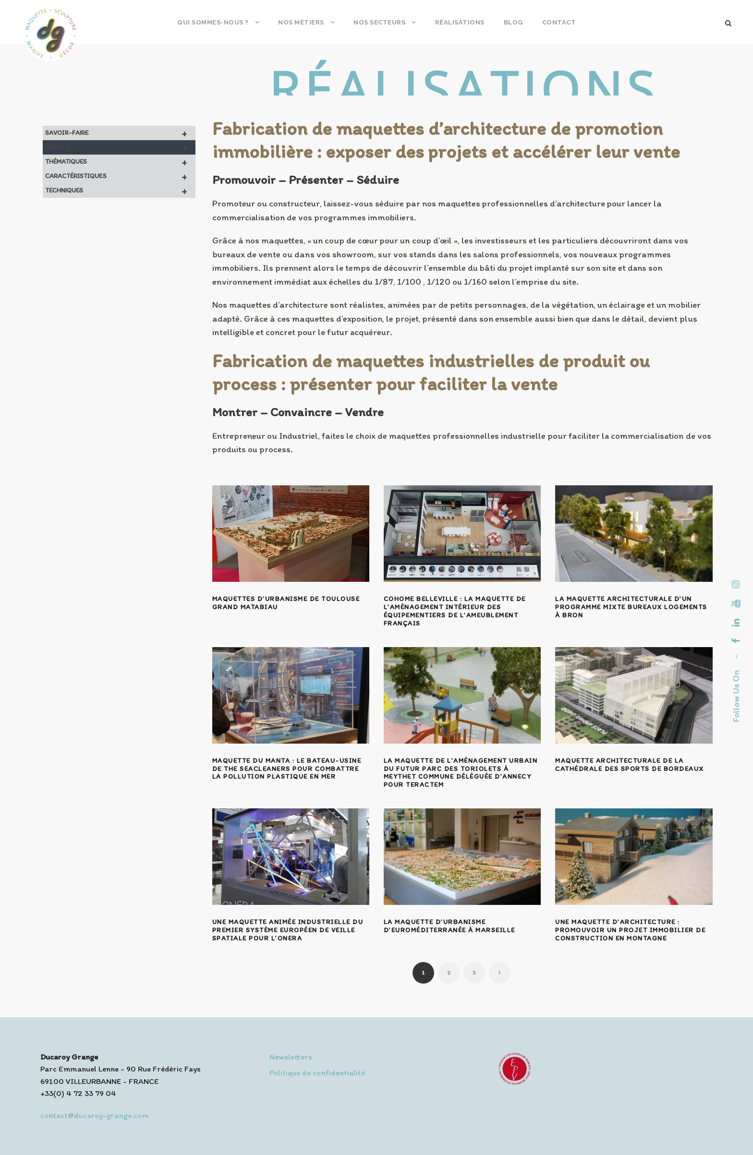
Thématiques (120, 162)
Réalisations (460, 22)
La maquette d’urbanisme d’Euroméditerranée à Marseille (449, 926)
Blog (513, 22)
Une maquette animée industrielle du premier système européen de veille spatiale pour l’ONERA (288, 930)
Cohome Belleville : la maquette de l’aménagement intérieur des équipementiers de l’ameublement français (455, 611)
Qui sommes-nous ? (213, 22)
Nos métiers (301, 22)
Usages (120, 147)
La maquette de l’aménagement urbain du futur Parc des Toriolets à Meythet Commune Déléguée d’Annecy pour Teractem (461, 773)
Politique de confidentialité (317, 1072)
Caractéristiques (120, 176)
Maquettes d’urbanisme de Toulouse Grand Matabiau (286, 603)
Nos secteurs (379, 22)
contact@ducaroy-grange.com (94, 1115)
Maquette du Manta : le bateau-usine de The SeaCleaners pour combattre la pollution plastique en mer (287, 769)
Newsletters (290, 1056)
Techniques (120, 190)
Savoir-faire (120, 133)
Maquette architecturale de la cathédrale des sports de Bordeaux (629, 765)
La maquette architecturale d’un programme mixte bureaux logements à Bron (631, 607)
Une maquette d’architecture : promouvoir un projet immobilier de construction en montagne (630, 930)
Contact (559, 22)
